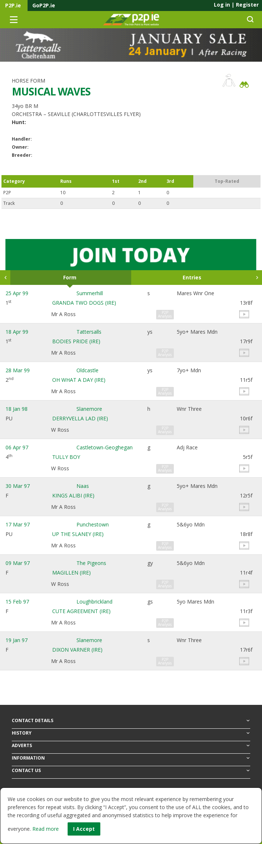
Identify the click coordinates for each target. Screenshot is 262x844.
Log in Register (236, 4)
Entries (192, 277)
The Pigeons (91, 562)
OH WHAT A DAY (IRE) (78, 379)
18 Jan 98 (17, 408)
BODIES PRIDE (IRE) (76, 341)
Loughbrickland (94, 601)
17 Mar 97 (18, 524)
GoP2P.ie (43, 5)
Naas (82, 485)
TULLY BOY (66, 456)
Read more (45, 828)
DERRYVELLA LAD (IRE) (80, 418)
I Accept (84, 828)
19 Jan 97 (17, 640)
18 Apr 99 (17, 331)
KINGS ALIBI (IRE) (73, 495)
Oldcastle (87, 370)
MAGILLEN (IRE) (71, 572)
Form (69, 277)
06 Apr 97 (17, 447)
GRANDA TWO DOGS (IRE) (84, 302)
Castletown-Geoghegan (104, 447)
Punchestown (92, 524)
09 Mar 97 (18, 562)
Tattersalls (88, 331)
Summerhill (89, 293)
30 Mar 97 (18, 485)
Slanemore (89, 408)
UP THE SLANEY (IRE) (78, 533)
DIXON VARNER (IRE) (77, 649)
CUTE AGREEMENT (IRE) (81, 611)
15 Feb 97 (17, 601)
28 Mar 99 (18, 370)
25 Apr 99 (17, 293)
